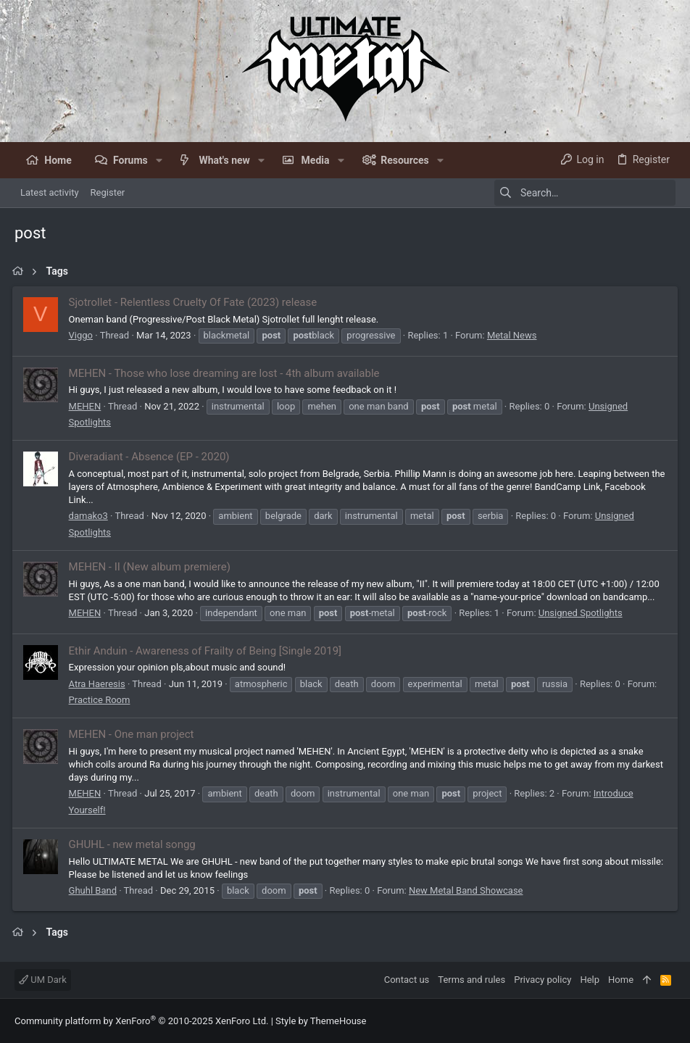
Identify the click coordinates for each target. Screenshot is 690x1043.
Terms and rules (471, 979)
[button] (159, 160)
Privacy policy (542, 979)
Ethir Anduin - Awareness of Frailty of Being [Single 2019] (207, 650)
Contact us (407, 979)
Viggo (83, 335)
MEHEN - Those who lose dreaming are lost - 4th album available (226, 373)
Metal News (514, 335)
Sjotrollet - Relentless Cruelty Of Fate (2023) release (195, 302)
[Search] (585, 193)
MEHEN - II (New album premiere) (152, 566)
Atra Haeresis (99, 683)
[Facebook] (669, 1021)
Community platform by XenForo (141, 1020)
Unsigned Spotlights (583, 612)
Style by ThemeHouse (320, 1020)
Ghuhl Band (95, 890)
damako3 (90, 515)
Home (620, 979)
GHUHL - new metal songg (134, 844)
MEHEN (87, 406)
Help (589, 979)
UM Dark (43, 979)
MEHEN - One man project (133, 734)
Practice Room (102, 699)
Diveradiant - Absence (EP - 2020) (151, 456)
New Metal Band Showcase (468, 890)
